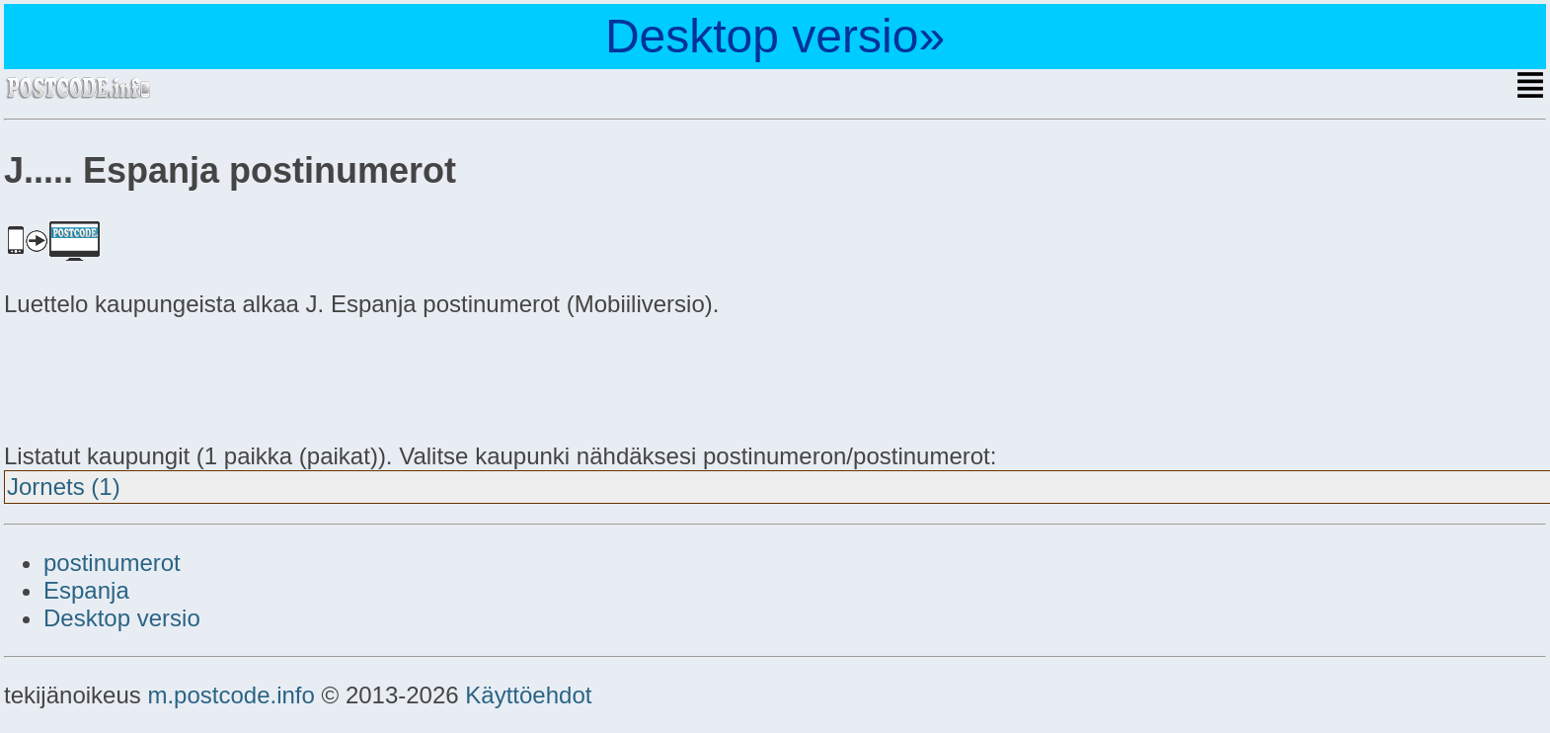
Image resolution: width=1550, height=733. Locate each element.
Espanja (86, 590)
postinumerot (112, 562)
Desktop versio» (775, 36)
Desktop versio (121, 618)
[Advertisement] (162, 377)
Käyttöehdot (528, 695)
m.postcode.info (230, 695)
